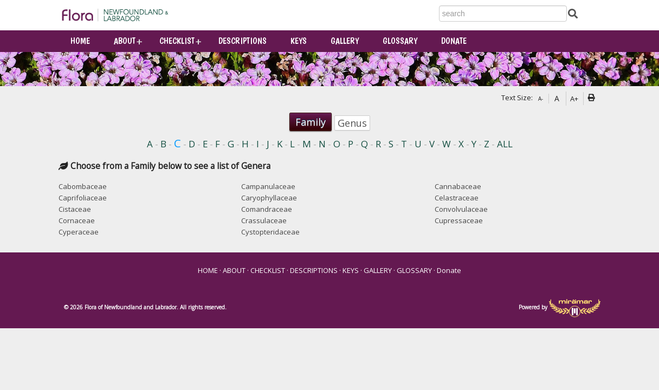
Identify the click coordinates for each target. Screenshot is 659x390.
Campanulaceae (268, 186)
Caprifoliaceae (83, 197)
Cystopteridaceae (270, 231)
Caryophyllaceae (269, 197)
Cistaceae (75, 209)
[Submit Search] (573, 13)
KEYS (298, 41)
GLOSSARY (400, 41)
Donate (454, 41)
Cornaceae (77, 220)
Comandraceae (266, 209)
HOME (80, 41)
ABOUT (124, 41)
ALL (505, 144)
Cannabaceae (458, 186)
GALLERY (345, 41)
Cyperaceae (79, 231)
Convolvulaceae (461, 209)
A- (540, 98)
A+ (574, 98)
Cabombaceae (83, 186)
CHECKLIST (177, 41)
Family (310, 121)
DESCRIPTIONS (242, 41)
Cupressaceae (459, 220)
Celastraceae (457, 197)
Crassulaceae (264, 220)
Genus (352, 122)
